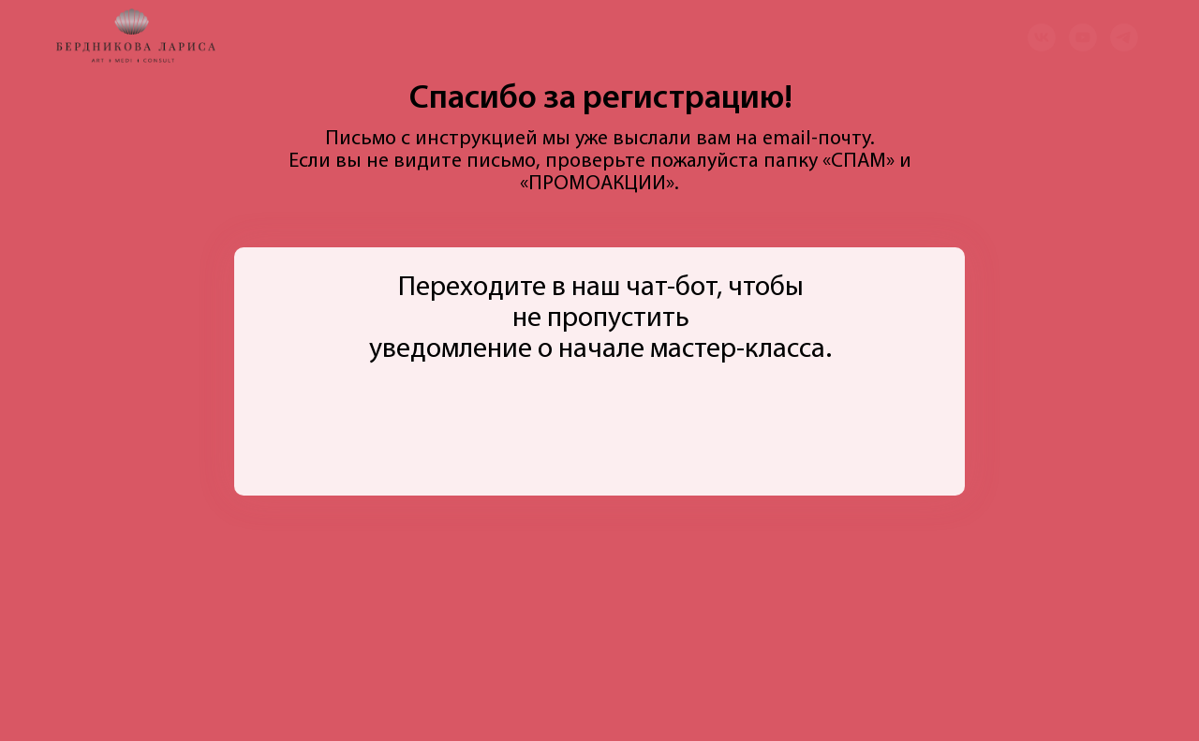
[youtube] (1083, 37)
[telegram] (1124, 37)
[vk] (1042, 37)
